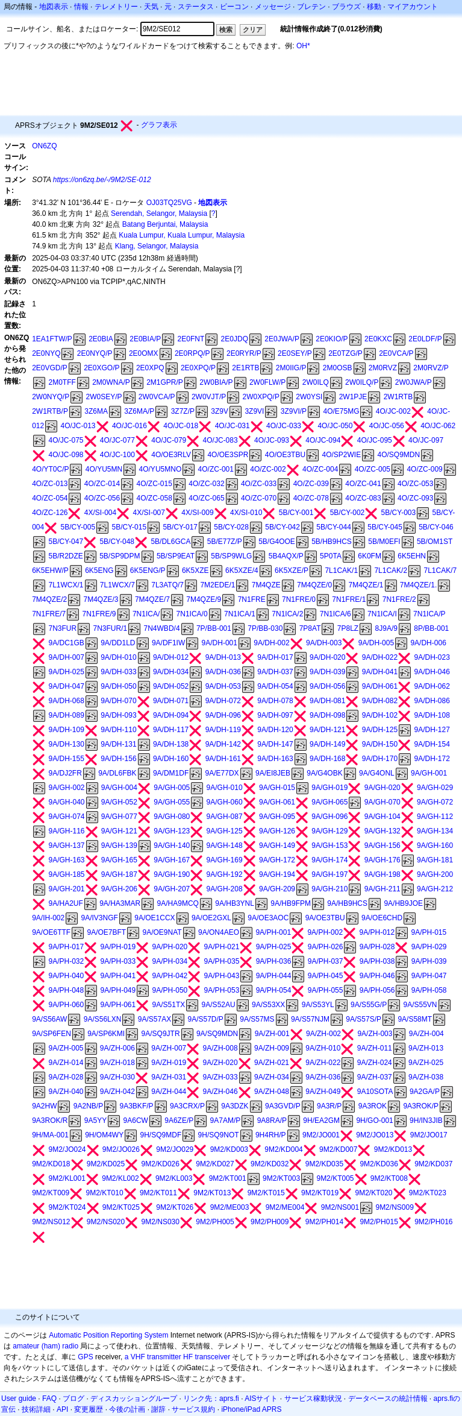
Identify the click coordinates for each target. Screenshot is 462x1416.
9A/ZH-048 (271, 1091)
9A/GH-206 (119, 889)
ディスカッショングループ (133, 1398)
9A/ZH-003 (374, 1033)
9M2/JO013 (374, 1135)
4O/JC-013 (78, 426)
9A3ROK (372, 1106)
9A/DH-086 (432, 701)
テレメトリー (116, 6)
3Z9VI (254, 411)
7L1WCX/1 (65, 585)
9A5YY (95, 1120)
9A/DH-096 (223, 715)
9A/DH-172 (432, 758)
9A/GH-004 (119, 787)
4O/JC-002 (393, 411)
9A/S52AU (219, 1004)
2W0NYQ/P (50, 397)
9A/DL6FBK (117, 773)
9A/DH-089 (66, 715)
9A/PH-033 (118, 961)
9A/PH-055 (325, 990)
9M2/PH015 (379, 1222)
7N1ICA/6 (335, 614)
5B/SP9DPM (119, 556)
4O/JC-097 (425, 440)
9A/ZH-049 (322, 1091)
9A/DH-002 (271, 643)
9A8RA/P (272, 1120)
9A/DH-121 (327, 729)
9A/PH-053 (222, 990)
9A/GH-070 (382, 802)
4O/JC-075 (65, 440)
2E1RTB (245, 368)
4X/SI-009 (197, 512)
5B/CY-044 (333, 527)
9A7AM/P (225, 1120)
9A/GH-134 (435, 831)
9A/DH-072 (223, 701)
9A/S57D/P (205, 1019)
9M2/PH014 (324, 1222)
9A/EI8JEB (272, 773)
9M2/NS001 (340, 1207)
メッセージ (273, 6)
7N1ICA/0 (192, 614)
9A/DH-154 (432, 744)
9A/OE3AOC (268, 918)
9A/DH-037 (275, 672)
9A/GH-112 (435, 816)
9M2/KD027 (215, 1164)
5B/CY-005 (78, 527)
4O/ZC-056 (102, 498)
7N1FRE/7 (49, 614)
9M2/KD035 (324, 1164)
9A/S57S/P (363, 1019)
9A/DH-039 (327, 672)
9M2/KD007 (338, 1149)
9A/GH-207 (172, 889)
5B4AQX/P (286, 556)
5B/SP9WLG (231, 556)
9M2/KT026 (174, 1207)
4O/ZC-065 (206, 498)
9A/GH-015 (277, 787)
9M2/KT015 (266, 1193)
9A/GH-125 (225, 831)
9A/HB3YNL (234, 903)
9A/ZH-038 (425, 1077)
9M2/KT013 (212, 1193)
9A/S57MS (257, 1019)
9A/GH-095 (277, 816)
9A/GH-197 (329, 874)
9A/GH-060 (225, 802)
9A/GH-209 (277, 889)
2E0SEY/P (295, 353)
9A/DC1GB (66, 643)
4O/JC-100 (117, 454)
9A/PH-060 (66, 1004)
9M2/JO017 (429, 1135)
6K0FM (369, 556)
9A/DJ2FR (64, 773)
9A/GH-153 (329, 845)
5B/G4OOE (276, 541)
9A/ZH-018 (117, 1062)
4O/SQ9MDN (398, 454)
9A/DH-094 (171, 715)
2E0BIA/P (145, 339)
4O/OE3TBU (285, 454)
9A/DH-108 (432, 715)
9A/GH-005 (172, 787)
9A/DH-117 (171, 729)
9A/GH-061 (277, 802)
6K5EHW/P (50, 570)
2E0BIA (101, 339)
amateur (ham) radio (45, 1346)
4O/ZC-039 (311, 483)
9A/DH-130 (66, 744)
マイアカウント (412, 6)
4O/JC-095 (374, 440)
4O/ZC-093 (415, 498)
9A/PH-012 (377, 932)
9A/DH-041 (380, 672)
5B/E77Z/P (224, 541)
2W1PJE (353, 397)
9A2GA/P (425, 1091)
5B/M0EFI (384, 541)
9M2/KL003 (173, 1178)
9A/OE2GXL (211, 918)
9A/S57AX (154, 1019)
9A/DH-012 (171, 657)
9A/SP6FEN (51, 1033)
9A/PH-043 (222, 976)
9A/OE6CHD (381, 918)
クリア (253, 29)
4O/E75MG (341, 411)
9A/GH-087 (225, 816)
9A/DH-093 (118, 715)
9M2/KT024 (67, 1207)
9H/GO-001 (374, 1120)
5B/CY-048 (116, 541)
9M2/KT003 (281, 1178)
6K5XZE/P (291, 570)
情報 (81, 6)
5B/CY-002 (347, 512)
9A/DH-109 (66, 729)
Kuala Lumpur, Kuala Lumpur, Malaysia (182, 235)
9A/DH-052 (171, 686)
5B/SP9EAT (176, 556)
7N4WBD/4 (162, 628)
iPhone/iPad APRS (251, 1409)
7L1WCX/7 (117, 585)
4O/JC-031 (232, 426)
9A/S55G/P (369, 1004)
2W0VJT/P (209, 397)
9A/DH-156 (118, 758)
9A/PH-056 (377, 990)
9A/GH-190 (172, 874)
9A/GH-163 (66, 860)
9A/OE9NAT (162, 932)
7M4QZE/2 (49, 599)
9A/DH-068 (66, 701)
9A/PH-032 (66, 961)
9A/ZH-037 (374, 1077)
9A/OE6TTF (51, 932)
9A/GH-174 (329, 860)
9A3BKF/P (137, 1106)
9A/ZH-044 (168, 1091)
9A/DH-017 (275, 657)
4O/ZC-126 (49, 512)
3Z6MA (96, 411)
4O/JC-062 (437, 426)
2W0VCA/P (157, 397)
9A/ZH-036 (322, 1077)
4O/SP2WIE (341, 454)
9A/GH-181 (435, 860)
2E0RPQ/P (192, 353)
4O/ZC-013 (49, 483)
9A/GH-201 (66, 889)
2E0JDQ (234, 339)
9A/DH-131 (118, 744)
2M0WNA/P (111, 382)
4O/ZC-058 (154, 498)
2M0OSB (337, 368)
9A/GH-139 (119, 845)
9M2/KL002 (120, 1178)
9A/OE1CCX (154, 918)
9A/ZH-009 (271, 1048)
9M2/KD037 (433, 1164)
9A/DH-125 (380, 729)
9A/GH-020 (382, 787)
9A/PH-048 (66, 990)
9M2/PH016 (433, 1222)
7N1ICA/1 (239, 614)
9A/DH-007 (66, 657)
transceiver (212, 1357)
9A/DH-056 (327, 686)
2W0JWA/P (413, 382)
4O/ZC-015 (154, 483)
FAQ (49, 1398)
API (62, 1409)
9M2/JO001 (321, 1135)
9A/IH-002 (48, 918)
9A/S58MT (415, 1019)
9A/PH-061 (118, 1004)
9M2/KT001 (227, 1178)
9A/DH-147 (275, 744)
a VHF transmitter (153, 1357)
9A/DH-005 (376, 643)
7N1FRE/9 (99, 614)
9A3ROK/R (49, 1120)
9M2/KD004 (283, 1149)
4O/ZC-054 (49, 498)
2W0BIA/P (216, 382)
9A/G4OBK (324, 773)
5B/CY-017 (180, 527)
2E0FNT (191, 339)
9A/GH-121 (119, 831)
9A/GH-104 (382, 816)
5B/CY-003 (398, 512)
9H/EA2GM (321, 1120)
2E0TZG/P (345, 353)
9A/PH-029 (429, 947)
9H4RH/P (270, 1135)
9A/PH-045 (325, 976)
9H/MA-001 (50, 1135)
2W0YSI (309, 397)
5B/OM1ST (434, 541)
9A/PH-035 (222, 961)
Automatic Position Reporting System (108, 1335)
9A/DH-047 (66, 686)
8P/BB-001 (431, 628)
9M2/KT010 (104, 1193)
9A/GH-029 (435, 787)
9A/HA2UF (65, 903)
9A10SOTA (375, 1091)
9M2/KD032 (270, 1164)
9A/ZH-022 (322, 1062)
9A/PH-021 (222, 947)
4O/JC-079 (168, 440)
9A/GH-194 (277, 874)
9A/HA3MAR (119, 903)
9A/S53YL (318, 1004)
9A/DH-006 (428, 643)
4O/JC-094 (322, 440)
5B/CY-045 (384, 527)
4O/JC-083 (220, 440)
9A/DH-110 (118, 729)
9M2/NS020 (106, 1222)
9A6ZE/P (178, 1120)
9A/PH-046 (377, 976)
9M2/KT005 (335, 1178)
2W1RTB (398, 397)
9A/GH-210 (329, 889)
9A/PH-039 (429, 961)
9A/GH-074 (66, 816)
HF (188, 1357)
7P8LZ (347, 628)
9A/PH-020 (170, 947)
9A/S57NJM (310, 1019)
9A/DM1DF (171, 773)
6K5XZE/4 (241, 570)
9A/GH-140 (172, 845)
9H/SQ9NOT (218, 1135)
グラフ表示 (159, 125)
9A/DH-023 (432, 657)
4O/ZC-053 (415, 483)
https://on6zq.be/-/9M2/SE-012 (102, 179)
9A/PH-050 (170, 990)
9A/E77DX (222, 773)
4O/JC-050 (334, 426)
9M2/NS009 (394, 1207)
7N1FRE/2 (399, 599)
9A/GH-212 (435, 889)
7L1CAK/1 (341, 570)
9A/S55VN (420, 1004)
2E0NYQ (46, 353)
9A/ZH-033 (220, 1077)
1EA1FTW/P (52, 339)
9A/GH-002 (66, 787)
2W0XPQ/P (261, 397)
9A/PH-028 (377, 947)
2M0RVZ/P (430, 368)
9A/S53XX (268, 1004)
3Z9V (219, 411)
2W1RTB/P (50, 411)
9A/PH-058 (429, 990)
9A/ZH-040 (65, 1091)
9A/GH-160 (435, 845)
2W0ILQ (315, 382)
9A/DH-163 (275, 758)
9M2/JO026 (121, 1149)
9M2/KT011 (158, 1193)
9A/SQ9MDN (217, 1033)
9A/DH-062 (432, 686)
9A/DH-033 (118, 672)
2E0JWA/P (281, 339)
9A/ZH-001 (272, 1033)
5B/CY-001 (296, 512)
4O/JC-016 (129, 426)
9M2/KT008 (389, 1178)
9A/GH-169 (225, 860)
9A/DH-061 (380, 686)
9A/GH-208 (225, 889)
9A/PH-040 (66, 976)
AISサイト (261, 1398)
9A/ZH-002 (323, 1033)
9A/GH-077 (119, 816)
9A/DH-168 (327, 758)
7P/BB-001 (213, 628)
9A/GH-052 (119, 802)
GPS (85, 1357)
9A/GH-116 (66, 831)
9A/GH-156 (382, 845)
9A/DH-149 (327, 744)
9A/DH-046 (432, 672)
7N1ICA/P (429, 614)
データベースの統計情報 (388, 1398)
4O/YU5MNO (160, 469)
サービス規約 (193, 1409)
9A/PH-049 (118, 990)
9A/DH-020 (327, 657)
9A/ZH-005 (65, 1048)
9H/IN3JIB (426, 1120)
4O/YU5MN (104, 469)
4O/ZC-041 (363, 483)
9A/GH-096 (329, 816)
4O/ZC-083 (363, 498)
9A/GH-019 (329, 787)
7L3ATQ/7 (167, 585)
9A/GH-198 (382, 874)
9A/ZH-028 (65, 1077)
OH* (303, 46)
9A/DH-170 (380, 758)
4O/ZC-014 (102, 483)
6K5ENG (99, 570)
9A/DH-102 (380, 715)
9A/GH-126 (277, 831)
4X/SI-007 (149, 512)
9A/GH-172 (277, 860)
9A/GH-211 (382, 889)
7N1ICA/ (146, 614)
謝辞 (158, 1409)
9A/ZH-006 (117, 1048)
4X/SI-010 (246, 512)
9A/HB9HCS (347, 903)
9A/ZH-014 (65, 1062)
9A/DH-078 (275, 701)
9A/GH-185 (66, 874)
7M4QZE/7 (152, 599)
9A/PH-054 (274, 990)
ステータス (196, 6)
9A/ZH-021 (271, 1062)
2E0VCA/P (396, 353)
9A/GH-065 (329, 802)
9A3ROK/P (421, 1106)
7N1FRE (252, 599)
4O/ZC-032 (206, 483)
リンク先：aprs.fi (211, 1398)
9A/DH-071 (171, 701)
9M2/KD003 (229, 1149)
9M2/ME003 (229, 1207)
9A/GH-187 (119, 874)
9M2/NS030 (160, 1222)
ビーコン (234, 6)
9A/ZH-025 (425, 1062)
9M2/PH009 (270, 1222)
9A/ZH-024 (374, 1062)
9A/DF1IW (168, 643)
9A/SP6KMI (106, 1033)
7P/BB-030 (265, 628)
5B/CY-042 (282, 527)
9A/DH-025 (66, 672)
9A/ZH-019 (168, 1062)
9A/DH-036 (223, 672)
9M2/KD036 (379, 1164)
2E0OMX (143, 353)
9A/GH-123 (172, 831)
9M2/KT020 (373, 1193)
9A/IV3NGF (99, 918)
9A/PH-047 (429, 976)
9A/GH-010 (225, 787)
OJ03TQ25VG (169, 202)
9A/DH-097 (275, 715)
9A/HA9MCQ (178, 903)
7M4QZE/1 (365, 585)
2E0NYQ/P (95, 353)
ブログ (73, 1398)
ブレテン (311, 6)
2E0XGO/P (101, 368)
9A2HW (44, 1106)
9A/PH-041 (118, 976)
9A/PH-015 (429, 932)
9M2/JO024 (67, 1149)
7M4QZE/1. (418, 585)
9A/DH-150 (380, 744)
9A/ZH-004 (426, 1033)
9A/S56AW (49, 1019)
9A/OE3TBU (325, 918)
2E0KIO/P (332, 339)
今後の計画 (127, 1409)
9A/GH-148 (225, 845)
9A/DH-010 (118, 657)
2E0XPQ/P (198, 368)
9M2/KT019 (320, 1193)
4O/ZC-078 (311, 498)
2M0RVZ (383, 368)
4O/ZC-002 (268, 469)
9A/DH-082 (380, 701)
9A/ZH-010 (322, 1048)
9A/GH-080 (172, 816)
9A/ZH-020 (220, 1062)
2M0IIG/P (291, 368)
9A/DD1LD (118, 643)
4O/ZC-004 (320, 469)
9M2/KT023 (427, 1193)
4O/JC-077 (117, 440)
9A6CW (135, 1120)
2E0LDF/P (425, 339)
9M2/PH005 (215, 1222)
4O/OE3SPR (227, 454)
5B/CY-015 (128, 527)
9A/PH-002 (325, 932)
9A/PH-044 (274, 976)
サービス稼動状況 (313, 1398)
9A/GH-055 (172, 802)
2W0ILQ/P (361, 382)
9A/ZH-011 (374, 1048)
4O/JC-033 (283, 426)
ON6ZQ (44, 146)
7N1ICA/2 (287, 614)
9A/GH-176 (382, 860)
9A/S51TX (169, 1004)
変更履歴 (88, 1409)
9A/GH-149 (277, 845)
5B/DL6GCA (170, 541)
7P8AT (310, 628)
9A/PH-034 (170, 961)
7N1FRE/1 (349, 599)
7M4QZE (266, 585)
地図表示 (53, 6)
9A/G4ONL (377, 773)
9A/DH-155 (66, 758)
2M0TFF (61, 382)
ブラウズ (346, 6)
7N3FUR (62, 628)
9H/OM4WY (104, 1135)
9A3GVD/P (283, 1106)
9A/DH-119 (223, 729)
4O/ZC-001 (216, 469)
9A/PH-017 (66, 947)
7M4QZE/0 (314, 585)
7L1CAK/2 (390, 570)
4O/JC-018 (180, 426)
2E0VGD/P (49, 368)
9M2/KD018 (51, 1164)
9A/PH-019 (118, 947)
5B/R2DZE (65, 556)
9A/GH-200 (435, 874)
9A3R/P (329, 1106)
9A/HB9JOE (403, 903)
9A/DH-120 (275, 729)
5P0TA (331, 556)
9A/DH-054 (275, 686)
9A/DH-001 (219, 643)
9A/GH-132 (382, 831)
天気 (151, 6)
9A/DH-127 (432, 729)
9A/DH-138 (171, 744)
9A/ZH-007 (168, 1048)
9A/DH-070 (118, 701)
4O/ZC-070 (258, 498)
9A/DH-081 (327, 701)
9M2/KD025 (106, 1164)
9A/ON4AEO (218, 932)
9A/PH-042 (170, 976)
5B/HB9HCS (331, 541)
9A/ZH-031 (168, 1077)
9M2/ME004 (285, 1207)
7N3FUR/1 (110, 628)
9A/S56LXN (103, 1019)
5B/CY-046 (436, 527)
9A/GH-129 (329, 831)
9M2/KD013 (393, 1149)
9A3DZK (234, 1106)
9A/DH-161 (223, 758)
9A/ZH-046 (220, 1091)
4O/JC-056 (386, 426)
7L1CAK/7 (440, 570)
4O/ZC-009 (424, 469)
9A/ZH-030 (117, 1077)
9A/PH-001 (273, 932)
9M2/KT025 (121, 1207)
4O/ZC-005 (372, 469)
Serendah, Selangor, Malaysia (159, 213)
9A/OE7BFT (106, 932)
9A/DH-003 (324, 643)
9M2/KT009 (50, 1193)
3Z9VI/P (294, 411)
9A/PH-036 (274, 961)
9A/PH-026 (325, 947)
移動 (374, 6)
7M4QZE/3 (101, 599)
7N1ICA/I (382, 614)
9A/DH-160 (171, 758)
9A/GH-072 (435, 802)
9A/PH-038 (377, 961)
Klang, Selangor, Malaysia (157, 246)
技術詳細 (36, 1409)
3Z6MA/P (139, 411)
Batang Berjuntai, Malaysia (165, 224)
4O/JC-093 (271, 440)
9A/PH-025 (274, 947)
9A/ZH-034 (271, 1077)
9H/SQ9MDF (161, 1135)
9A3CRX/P (187, 1106)
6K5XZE (195, 570)
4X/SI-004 (100, 512)
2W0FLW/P (267, 382)
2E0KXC (378, 339)
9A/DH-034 (171, 672)
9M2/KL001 (66, 1178)
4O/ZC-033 (258, 483)
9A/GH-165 (119, 860)
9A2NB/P (88, 1106)
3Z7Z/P (183, 411)
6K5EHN (412, 556)
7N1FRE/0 (299, 599)
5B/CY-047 (65, 541)
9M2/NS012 (51, 1222)
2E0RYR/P (243, 353)
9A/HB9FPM (290, 903)
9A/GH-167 (172, 860)
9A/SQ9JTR (161, 1033)
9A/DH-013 (223, 657)
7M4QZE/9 (203, 599)
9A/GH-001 (429, 773)
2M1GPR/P (164, 382)
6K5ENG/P (148, 570)
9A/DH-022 (380, 657)
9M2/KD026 (160, 1164)
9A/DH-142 (223, 744)
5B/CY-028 (231, 527)
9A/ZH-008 (220, 1048)
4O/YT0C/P (50, 469)
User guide (18, 1398)
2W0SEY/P (104, 397)
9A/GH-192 (225, 874)
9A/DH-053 (223, 686)
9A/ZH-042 (117, 1091)
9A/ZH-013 (425, 1048)
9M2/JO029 (174, 1149)
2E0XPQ (150, 368)
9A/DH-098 (327, 715)
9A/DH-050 (118, 686)
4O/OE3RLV (171, 454)
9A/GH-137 (66, 845)
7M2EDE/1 (217, 585)
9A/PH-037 (325, 961)
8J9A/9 (386, 628)
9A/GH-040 (66, 802)
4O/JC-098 (65, 454)
